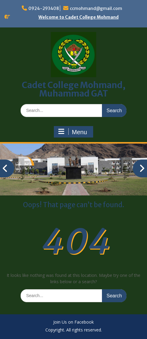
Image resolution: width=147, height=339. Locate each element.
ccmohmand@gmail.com (96, 8)
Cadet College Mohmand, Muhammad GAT (74, 89)
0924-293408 (43, 8)
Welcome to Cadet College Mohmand (78, 17)
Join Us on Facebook (73, 322)
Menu (72, 131)
